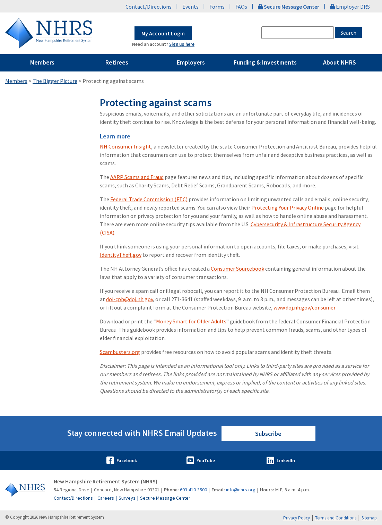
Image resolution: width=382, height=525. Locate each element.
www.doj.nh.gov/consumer (305, 307)
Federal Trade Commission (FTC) (149, 199)
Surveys (127, 498)
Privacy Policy (296, 518)
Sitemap (369, 518)
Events (190, 6)
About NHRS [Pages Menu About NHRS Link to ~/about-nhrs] (339, 62)
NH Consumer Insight (125, 146)
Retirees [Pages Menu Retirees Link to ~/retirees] (116, 62)
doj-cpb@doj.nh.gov (129, 299)
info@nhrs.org (240, 489)
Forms (217, 6)
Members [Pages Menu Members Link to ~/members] (42, 62)
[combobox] (297, 32)
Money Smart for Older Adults (191, 321)
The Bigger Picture (55, 80)
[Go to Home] (25, 490)
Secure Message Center (165, 498)
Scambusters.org (120, 351)
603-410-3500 (193, 489)
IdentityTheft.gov (120, 254)
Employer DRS (350, 6)
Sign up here (181, 44)
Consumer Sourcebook (237, 268)
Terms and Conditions (335, 518)
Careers (105, 498)
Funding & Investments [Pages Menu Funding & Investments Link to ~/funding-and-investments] (265, 62)
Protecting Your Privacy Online (287, 207)
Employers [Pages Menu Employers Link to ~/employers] (191, 62)
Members (16, 80)
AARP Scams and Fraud (137, 176)
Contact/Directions (148, 6)
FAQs (241, 6)
